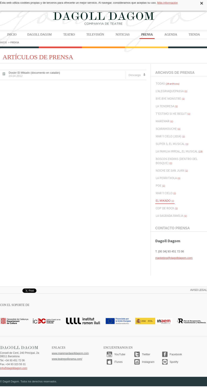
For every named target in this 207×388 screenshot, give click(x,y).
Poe (160, 185)
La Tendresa (167, 106)
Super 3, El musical (172, 144)
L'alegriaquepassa (171, 91)
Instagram (148, 361)
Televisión (95, 34)
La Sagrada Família (171, 216)
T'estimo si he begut (173, 114)
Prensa (147, 34)
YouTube (119, 354)
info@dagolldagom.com (13, 368)
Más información (167, 2)
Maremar (164, 121)
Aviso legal (198, 290)
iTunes (118, 361)
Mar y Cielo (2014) (170, 136)
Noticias (123, 34)
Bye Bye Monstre (170, 98)
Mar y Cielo (166, 193)
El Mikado (165, 201)
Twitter (146, 354)
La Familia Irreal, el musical (179, 151)
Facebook (176, 354)
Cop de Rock (167, 208)
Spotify (174, 361)
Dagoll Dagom (103, 18)
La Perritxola (168, 178)
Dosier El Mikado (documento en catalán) (34, 74)
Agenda (170, 34)
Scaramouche (168, 129)
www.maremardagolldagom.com (70, 353)
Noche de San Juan (172, 170)
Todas (168, 83)
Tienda (194, 34)
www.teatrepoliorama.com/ (67, 358)
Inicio (12, 34)
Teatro (69, 34)
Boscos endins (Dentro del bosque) (177, 161)
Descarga (137, 75)
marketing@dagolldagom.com (174, 257)
